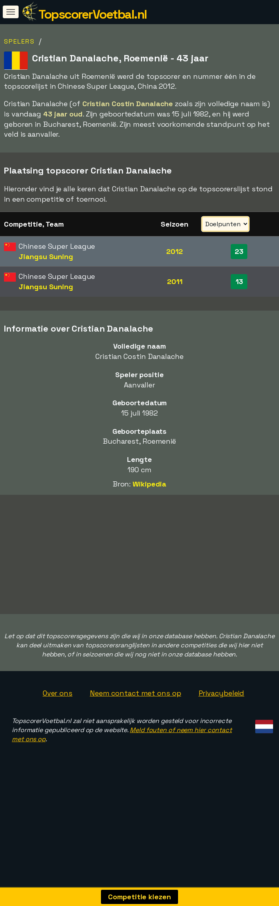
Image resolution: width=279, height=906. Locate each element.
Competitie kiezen (139, 896)
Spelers (19, 41)
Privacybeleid (222, 720)
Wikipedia (149, 483)
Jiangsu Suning (46, 256)
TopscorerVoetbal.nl (92, 14)
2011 (174, 281)
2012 (174, 251)
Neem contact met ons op (135, 720)
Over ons (57, 720)
